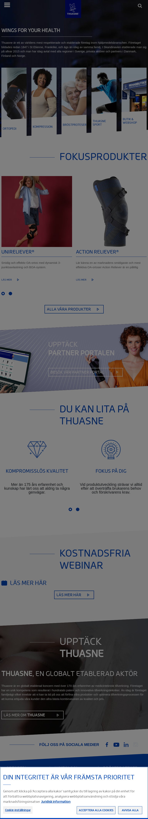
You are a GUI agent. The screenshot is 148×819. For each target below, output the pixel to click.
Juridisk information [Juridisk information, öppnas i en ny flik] (56, 802)
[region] (74, 793)
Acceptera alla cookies (96, 810)
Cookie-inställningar (18, 810)
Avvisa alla (130, 810)
